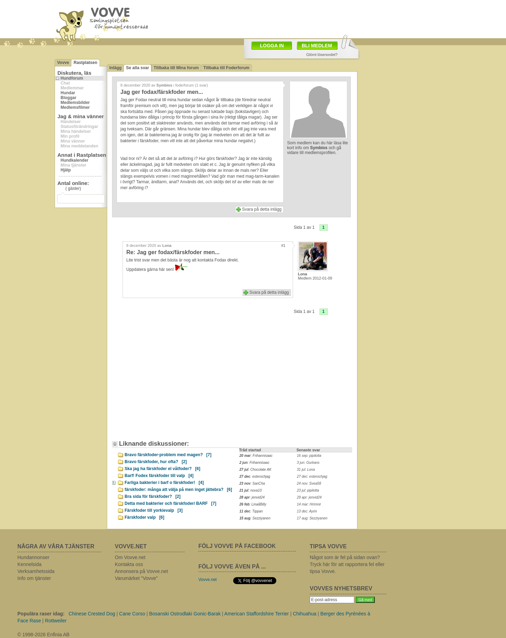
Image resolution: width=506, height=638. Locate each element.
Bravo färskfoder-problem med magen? (168, 454)
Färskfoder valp (144, 517)
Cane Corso (132, 613)
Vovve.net (207, 579)
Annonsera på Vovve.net (141, 571)
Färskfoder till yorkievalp (154, 510)
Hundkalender (74, 160)
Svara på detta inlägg (262, 209)
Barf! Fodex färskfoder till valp (159, 475)
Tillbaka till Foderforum (226, 67)
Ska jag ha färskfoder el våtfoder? (162, 468)
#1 (283, 245)
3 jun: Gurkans (308, 463)
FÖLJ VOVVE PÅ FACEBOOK (237, 546)
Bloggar (68, 97)
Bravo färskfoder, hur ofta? (156, 461)
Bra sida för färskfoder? (153, 496)
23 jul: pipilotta (308, 490)
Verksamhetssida (36, 571)
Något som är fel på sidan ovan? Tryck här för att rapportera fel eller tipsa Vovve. (347, 564)
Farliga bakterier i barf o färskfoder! (164, 482)
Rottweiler (55, 620)
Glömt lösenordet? (322, 55)
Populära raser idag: (40, 613)
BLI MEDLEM (317, 45)
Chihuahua (304, 613)
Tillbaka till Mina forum (176, 67)
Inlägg (115, 67)
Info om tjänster (34, 578)
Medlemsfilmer (75, 107)
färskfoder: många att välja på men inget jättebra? (178, 489)
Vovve (63, 62)
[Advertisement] (174, 382)
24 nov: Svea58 (309, 483)
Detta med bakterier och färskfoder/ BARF (170, 503)
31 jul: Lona (306, 469)
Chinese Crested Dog (92, 613)
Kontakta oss (129, 564)
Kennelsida (29, 564)
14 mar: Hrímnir (309, 504)
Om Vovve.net (130, 557)
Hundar (68, 92)
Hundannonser (33, 557)
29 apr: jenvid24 (309, 497)
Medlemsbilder (75, 102)
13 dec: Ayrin (307, 511)
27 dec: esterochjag (312, 476)
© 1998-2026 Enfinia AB (43, 634)
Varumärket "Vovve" (136, 578)
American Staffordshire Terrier (256, 613)
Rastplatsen (85, 62)
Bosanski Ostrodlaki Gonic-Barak (184, 613)
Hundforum (72, 78)
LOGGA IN (272, 45)
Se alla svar (137, 67)
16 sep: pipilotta (309, 456)
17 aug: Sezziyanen (312, 518)
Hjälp (66, 170)
